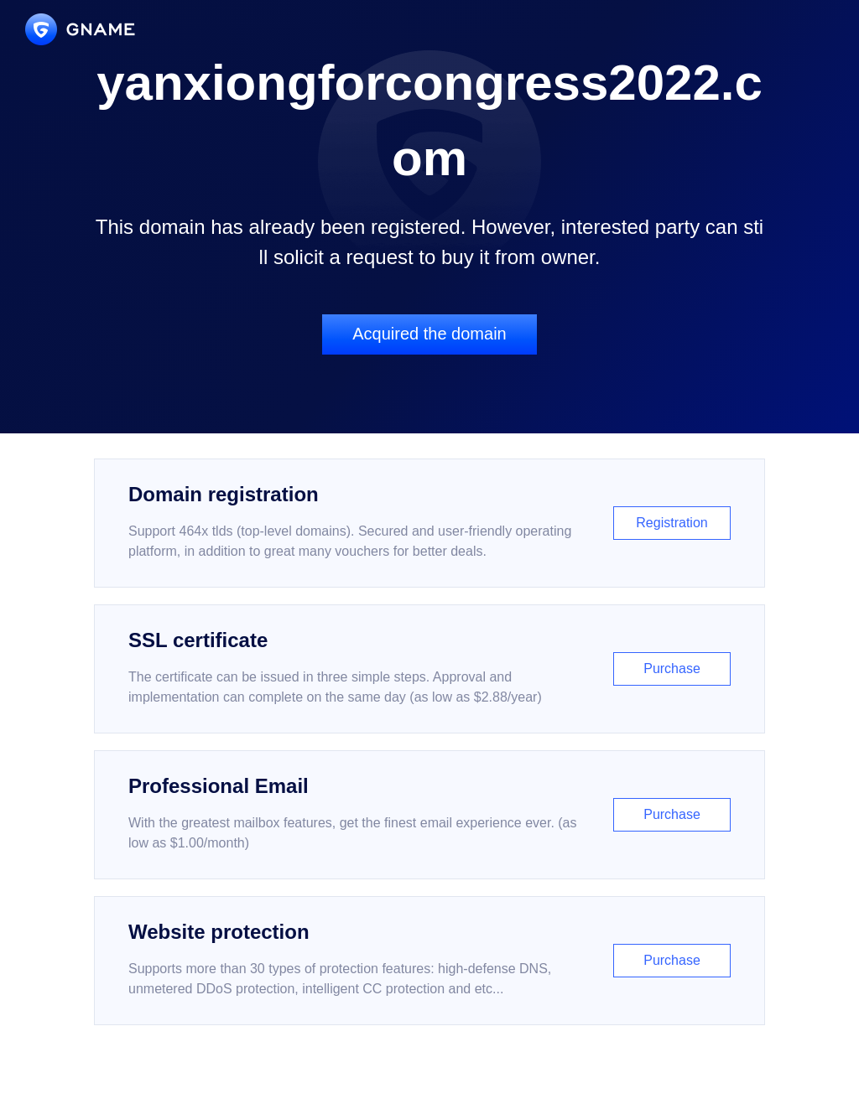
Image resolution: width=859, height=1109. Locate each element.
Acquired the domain (429, 333)
